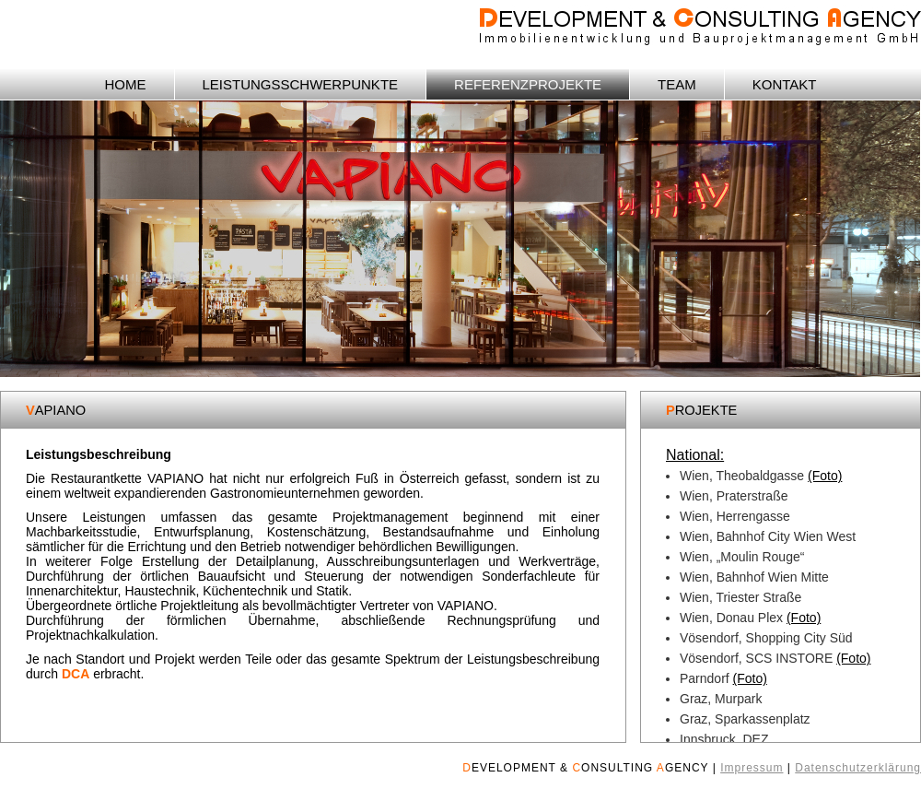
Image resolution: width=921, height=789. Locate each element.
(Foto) (825, 475)
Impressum (751, 767)
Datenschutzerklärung (858, 767)
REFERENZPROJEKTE (527, 84)
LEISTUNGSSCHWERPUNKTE (301, 84)
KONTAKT (784, 84)
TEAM (677, 84)
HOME (125, 84)
